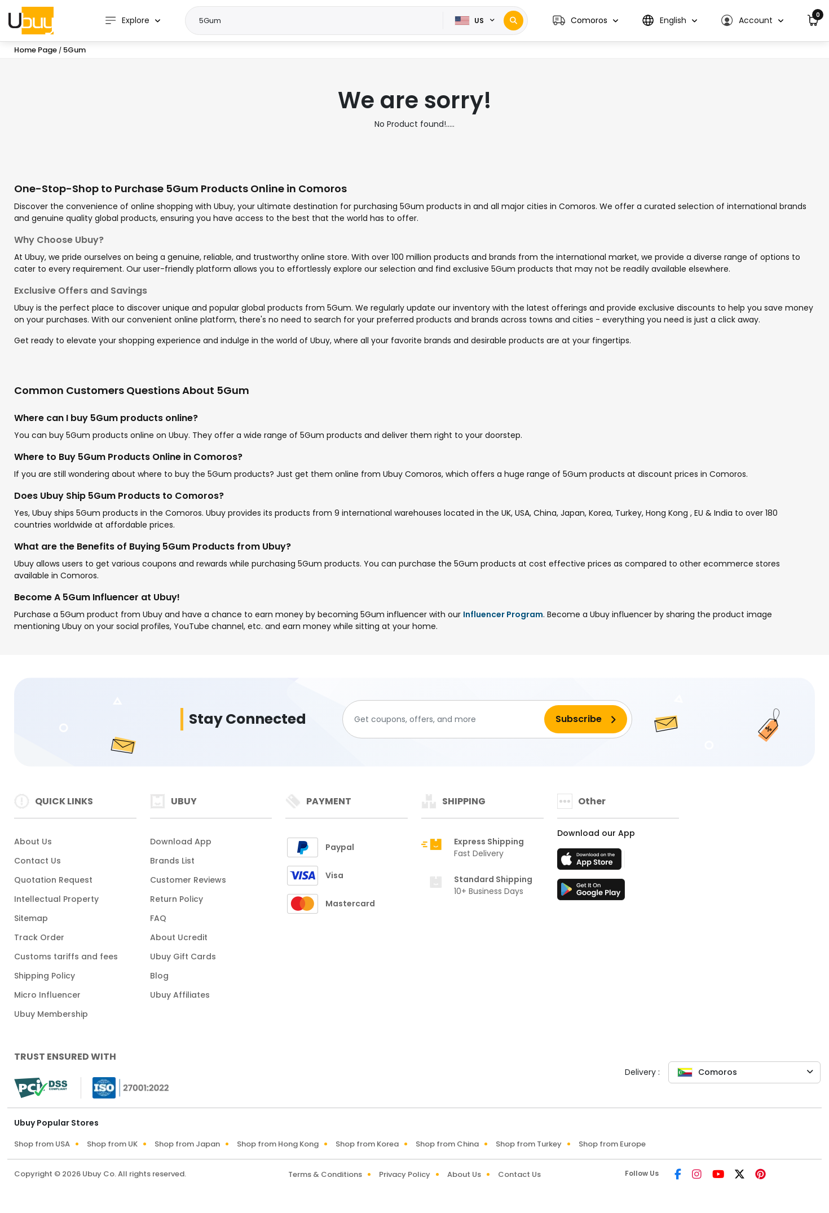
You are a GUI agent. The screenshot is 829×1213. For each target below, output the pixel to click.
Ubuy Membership (51, 1014)
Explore (126, 20)
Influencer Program (503, 614)
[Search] (513, 20)
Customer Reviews (188, 880)
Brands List (172, 860)
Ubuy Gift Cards (183, 956)
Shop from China (447, 1144)
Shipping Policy (44, 975)
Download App (180, 841)
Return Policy (176, 899)
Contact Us (37, 860)
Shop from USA (42, 1144)
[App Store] (591, 862)
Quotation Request (53, 880)
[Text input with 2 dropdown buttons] (317, 21)
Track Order (39, 937)
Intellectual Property (56, 899)
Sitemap (31, 918)
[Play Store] (591, 893)
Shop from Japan (187, 1144)
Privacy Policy (404, 1174)
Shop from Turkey (529, 1144)
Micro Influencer (47, 994)
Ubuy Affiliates (180, 994)
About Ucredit (179, 937)
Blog (159, 975)
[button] (585, 21)
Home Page (35, 50)
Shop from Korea (367, 1144)
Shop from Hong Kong (278, 1144)
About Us (33, 841)
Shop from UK (112, 1144)
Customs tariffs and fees (66, 956)
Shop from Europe (612, 1144)
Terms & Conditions (325, 1174)
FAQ (158, 918)
